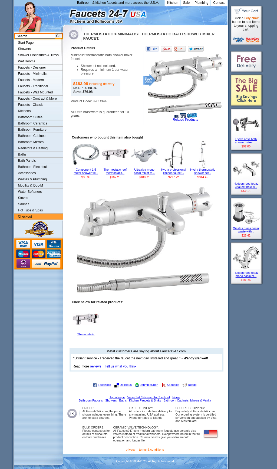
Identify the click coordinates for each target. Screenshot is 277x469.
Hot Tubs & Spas (30, 210)
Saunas (23, 204)
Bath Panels (27, 161)
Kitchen (172, 3)
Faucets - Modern (31, 80)
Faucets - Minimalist (33, 74)
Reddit (192, 384)
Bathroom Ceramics (32, 123)
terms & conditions (151, 449)
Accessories (27, 173)
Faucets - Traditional (33, 86)
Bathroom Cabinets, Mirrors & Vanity (187, 400)
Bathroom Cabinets (32, 136)
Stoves (23, 198)
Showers (24, 49)
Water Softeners (30, 192)
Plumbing (201, 3)
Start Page (26, 43)
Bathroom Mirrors (31, 142)
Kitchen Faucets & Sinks (145, 400)
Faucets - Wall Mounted (35, 92)
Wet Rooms (26, 61)
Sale (186, 3)
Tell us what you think (121, 366)
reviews (95, 366)
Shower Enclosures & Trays (38, 55)
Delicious (126, 384)
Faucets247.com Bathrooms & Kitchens (65, 14)
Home (176, 397)
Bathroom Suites (30, 117)
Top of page (117, 397)
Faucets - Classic (31, 105)
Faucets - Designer (32, 67)
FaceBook (104, 384)
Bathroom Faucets (91, 400)
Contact (219, 3)
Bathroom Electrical (32, 167)
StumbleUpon (149, 384)
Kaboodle (173, 384)
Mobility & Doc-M (30, 185)
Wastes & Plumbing (32, 179)
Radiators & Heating (33, 148)
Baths (22, 154)
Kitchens (24, 111)
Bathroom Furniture (32, 129)
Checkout (25, 216)
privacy (131, 449)
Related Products (185, 120)
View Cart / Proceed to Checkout (148, 397)
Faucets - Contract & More (37, 98)
